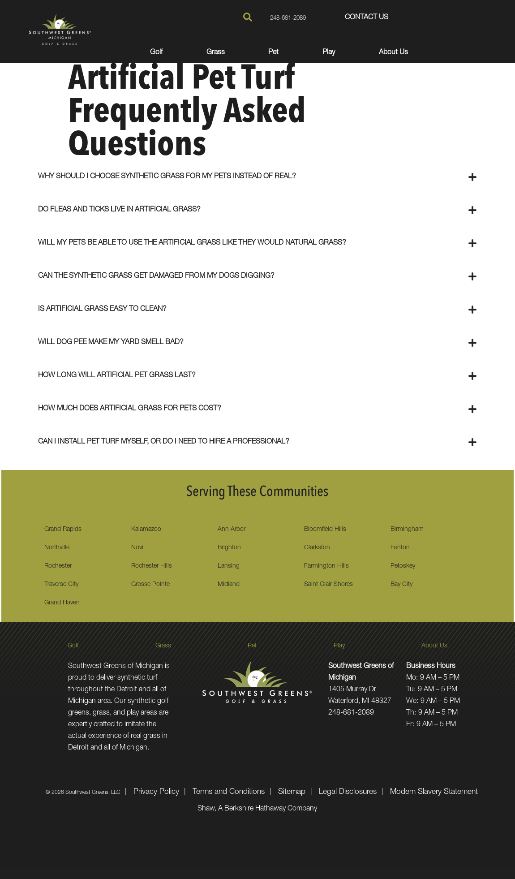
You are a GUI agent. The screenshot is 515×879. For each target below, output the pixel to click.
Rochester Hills (151, 566)
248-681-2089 (280, 18)
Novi (137, 548)
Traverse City (61, 585)
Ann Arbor (231, 529)
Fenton (400, 548)
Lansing (229, 566)
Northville (56, 548)
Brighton (229, 548)
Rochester (58, 566)
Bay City (401, 585)
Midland (229, 585)
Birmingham (407, 529)
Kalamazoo (146, 529)
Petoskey (403, 566)
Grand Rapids (63, 529)
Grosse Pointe (150, 585)
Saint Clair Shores (328, 585)
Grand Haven (62, 603)
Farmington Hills (326, 566)
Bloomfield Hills (325, 529)
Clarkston (317, 548)
